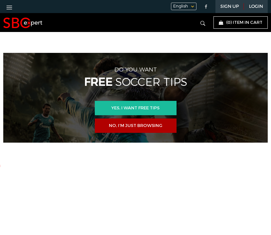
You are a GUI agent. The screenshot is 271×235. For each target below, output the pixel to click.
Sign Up (229, 6)
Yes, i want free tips (135, 108)
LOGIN (256, 6)
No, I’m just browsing (135, 126)
